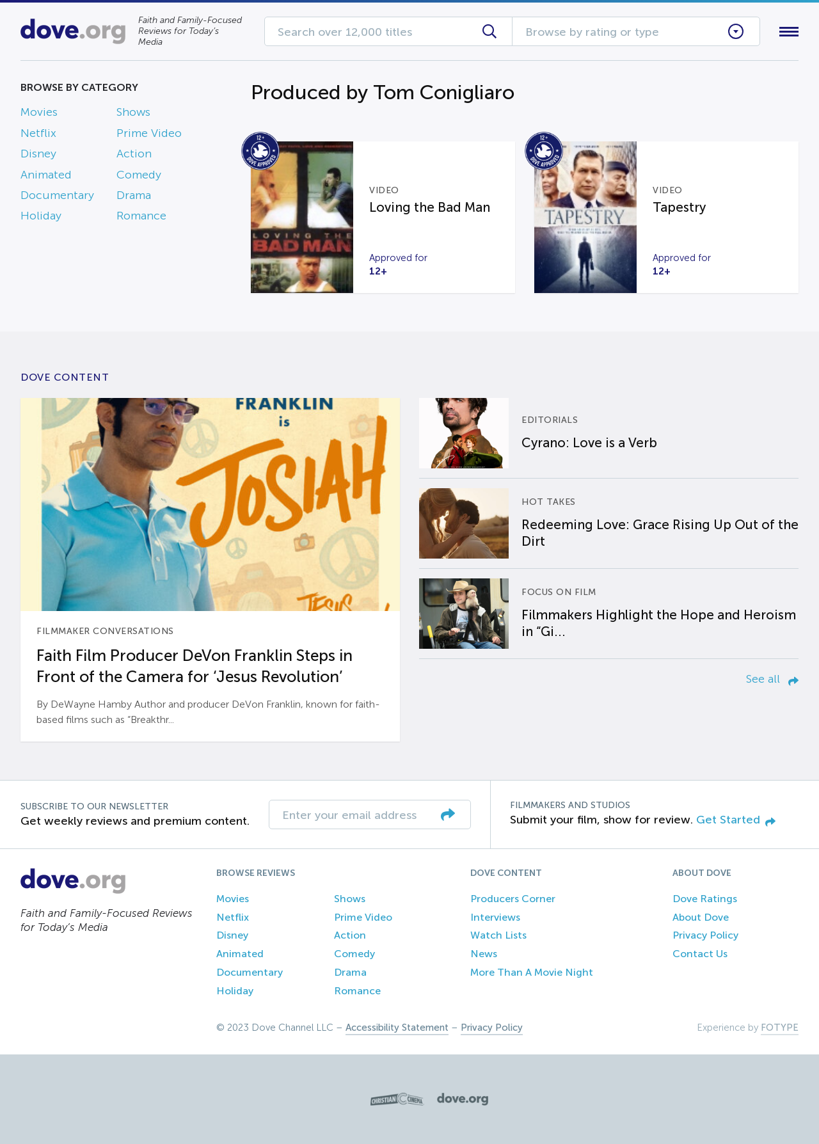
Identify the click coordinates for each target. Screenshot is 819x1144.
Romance (141, 215)
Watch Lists (498, 935)
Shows (133, 112)
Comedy (138, 174)
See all (772, 678)
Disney (38, 153)
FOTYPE (780, 1027)
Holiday (40, 215)
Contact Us (700, 953)
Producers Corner (512, 898)
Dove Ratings (704, 898)
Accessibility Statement (397, 1027)
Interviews (495, 917)
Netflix (38, 133)
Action (134, 153)
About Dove (700, 917)
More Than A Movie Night (531, 972)
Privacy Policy (705, 935)
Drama (133, 195)
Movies (39, 112)
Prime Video (149, 133)
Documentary (57, 195)
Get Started (735, 819)
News (483, 953)
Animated (46, 174)
